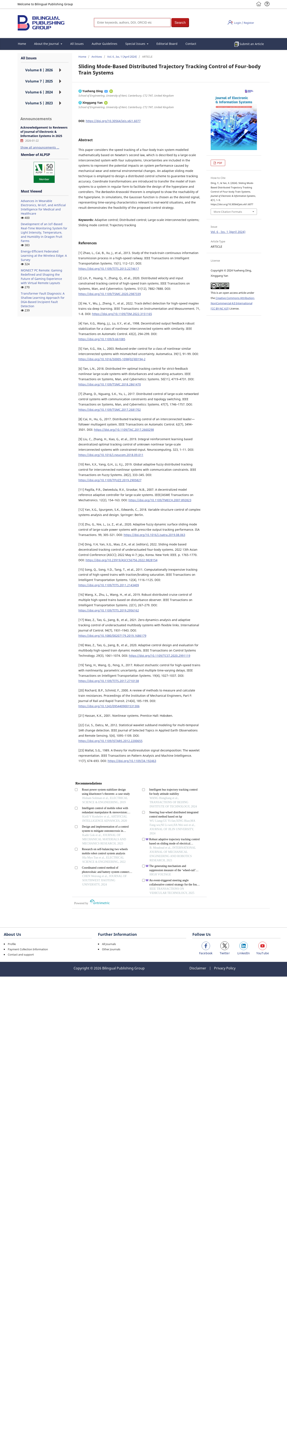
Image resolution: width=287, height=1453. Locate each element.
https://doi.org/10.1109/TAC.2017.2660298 (124, 430)
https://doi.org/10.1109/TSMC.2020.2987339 (109, 294)
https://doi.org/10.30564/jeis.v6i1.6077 (113, 121)
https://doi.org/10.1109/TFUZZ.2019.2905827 (110, 480)
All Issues (77, 44)
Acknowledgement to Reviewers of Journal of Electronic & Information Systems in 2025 (43, 131)
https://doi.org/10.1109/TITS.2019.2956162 (108, 610)
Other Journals (111, 949)
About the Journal (47, 44)
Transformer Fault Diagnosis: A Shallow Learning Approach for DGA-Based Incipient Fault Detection (43, 299)
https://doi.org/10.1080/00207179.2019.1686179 (112, 636)
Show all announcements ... (39, 147)
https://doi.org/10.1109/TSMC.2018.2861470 (109, 384)
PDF (219, 163)
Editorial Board (166, 44)
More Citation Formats (228, 212)
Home (22, 44)
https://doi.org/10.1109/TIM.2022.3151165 (122, 314)
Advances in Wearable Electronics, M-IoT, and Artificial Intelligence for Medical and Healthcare (43, 207)
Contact (190, 44)
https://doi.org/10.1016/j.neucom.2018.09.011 (110, 455)
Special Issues (135, 44)
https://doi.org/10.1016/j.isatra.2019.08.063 (154, 535)
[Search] (132, 22)
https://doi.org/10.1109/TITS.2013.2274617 (108, 269)
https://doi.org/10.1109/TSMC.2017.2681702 (109, 410)
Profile (12, 944)
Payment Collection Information (28, 949)
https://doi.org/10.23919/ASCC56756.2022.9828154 (121, 560)
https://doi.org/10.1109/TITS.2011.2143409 (108, 585)
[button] (180, 22)
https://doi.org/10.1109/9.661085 (101, 339)
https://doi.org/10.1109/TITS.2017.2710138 (108, 681)
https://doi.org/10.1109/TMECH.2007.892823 (159, 500)
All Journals (109, 944)
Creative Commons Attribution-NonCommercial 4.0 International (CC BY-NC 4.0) (233, 303)
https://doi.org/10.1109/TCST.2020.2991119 (159, 656)
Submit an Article (251, 44)
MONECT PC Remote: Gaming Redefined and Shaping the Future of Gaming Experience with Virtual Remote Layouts (41, 276)
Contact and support (21, 954)
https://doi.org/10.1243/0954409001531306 (109, 706)
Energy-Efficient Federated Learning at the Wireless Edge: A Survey (44, 255)
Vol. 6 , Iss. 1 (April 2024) (122, 56)
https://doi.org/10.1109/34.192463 (132, 761)
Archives (96, 56)
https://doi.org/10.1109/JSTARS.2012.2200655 (110, 741)
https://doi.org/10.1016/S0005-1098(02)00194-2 (111, 359)
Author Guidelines (104, 44)
